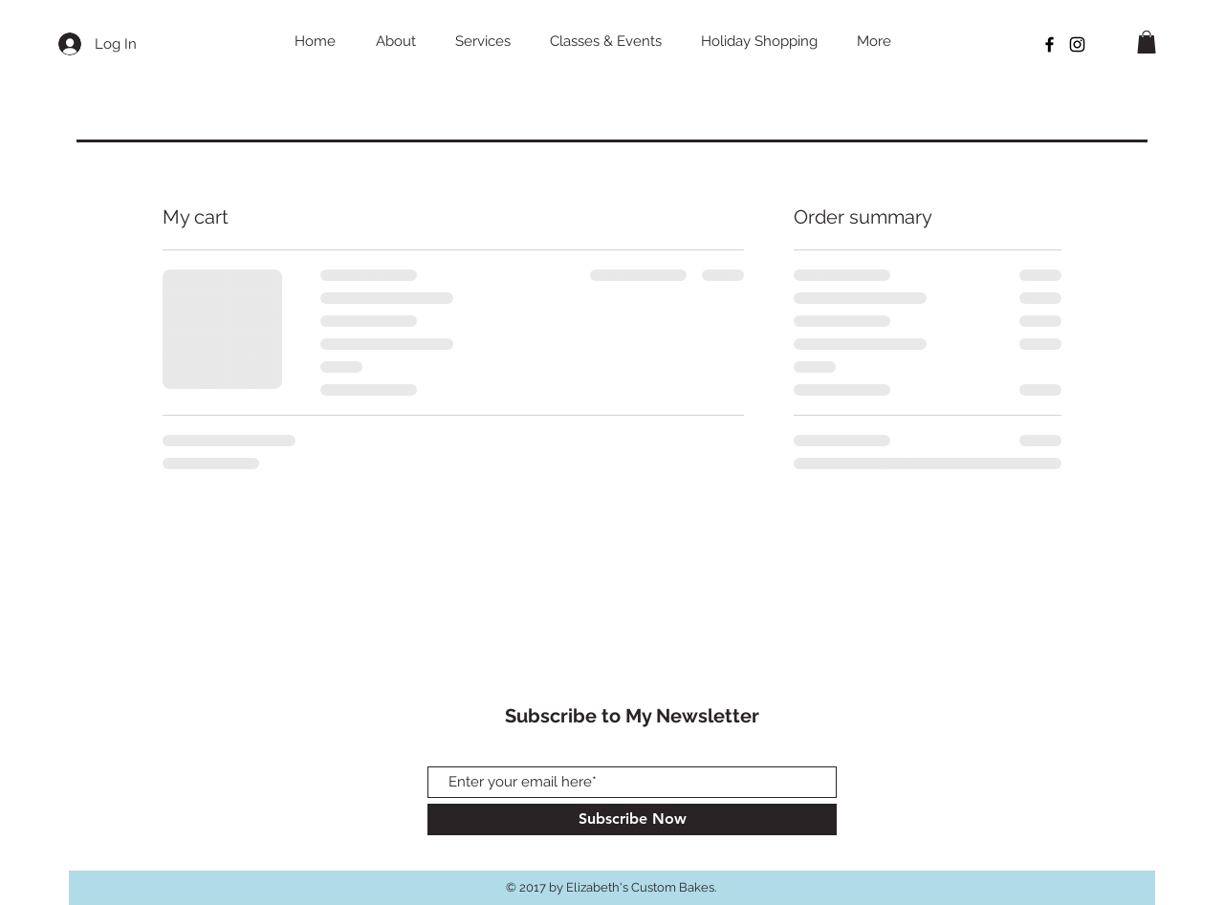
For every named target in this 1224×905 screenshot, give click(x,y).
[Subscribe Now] (632, 819)
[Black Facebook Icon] (1049, 44)
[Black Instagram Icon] (1077, 44)
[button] (1146, 42)
